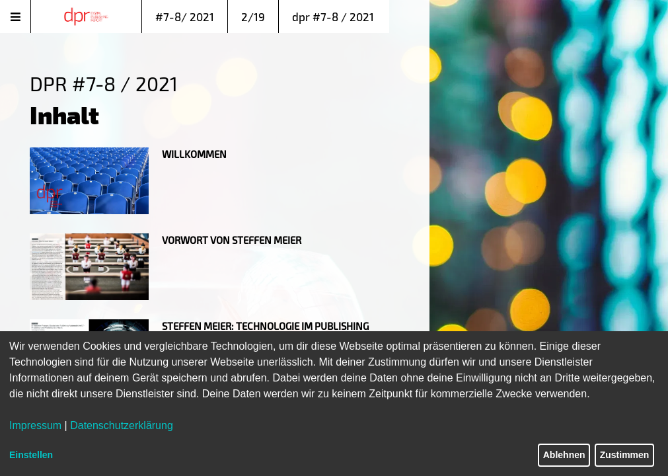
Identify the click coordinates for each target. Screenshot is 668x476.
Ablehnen (564, 455)
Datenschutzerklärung (121, 425)
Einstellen (31, 455)
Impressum (35, 425)
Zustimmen (624, 455)
